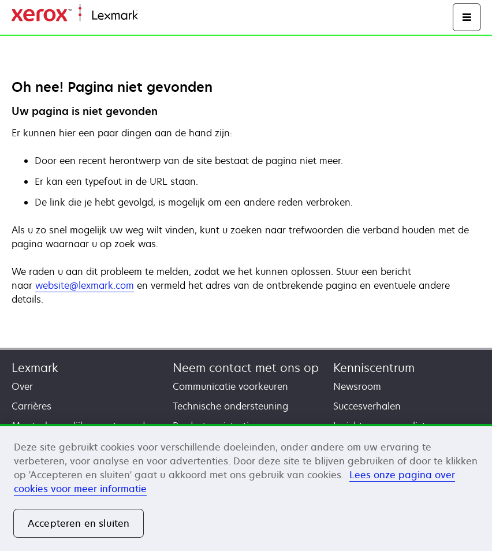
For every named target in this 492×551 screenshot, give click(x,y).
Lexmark (35, 367)
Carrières (31, 406)
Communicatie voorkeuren (230, 386)
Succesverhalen (367, 406)
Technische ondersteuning (230, 406)
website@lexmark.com (84, 285)
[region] (246, 487)
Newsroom (357, 386)
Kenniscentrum (374, 367)
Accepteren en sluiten (78, 523)
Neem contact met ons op (246, 367)
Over (22, 386)
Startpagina (160, 15)
